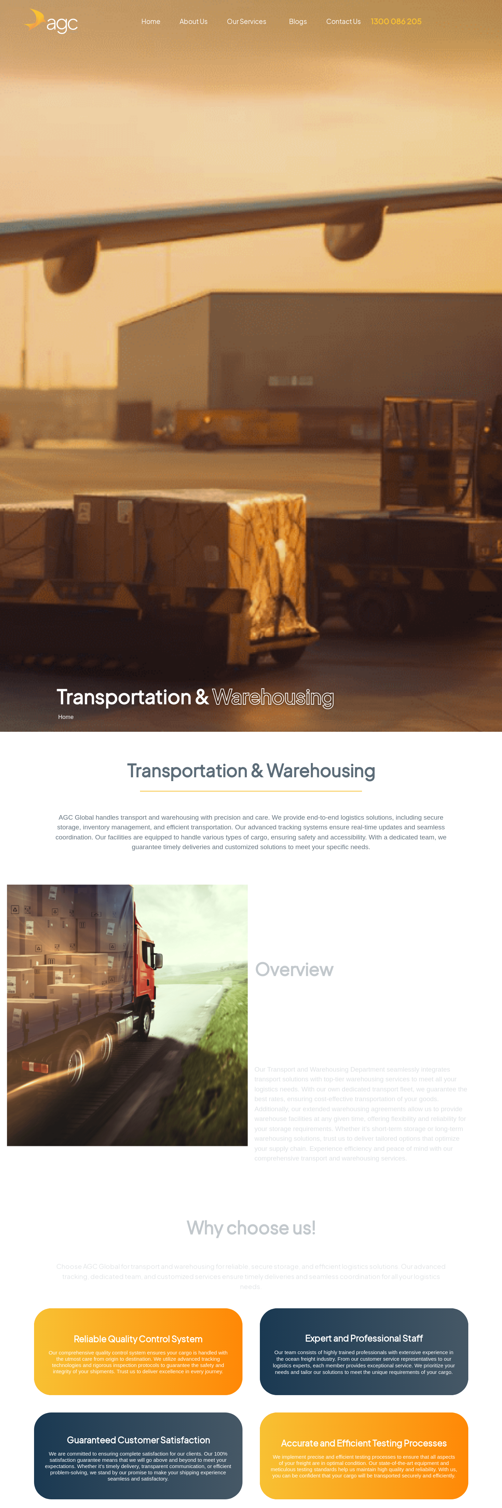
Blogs (298, 21)
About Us (194, 21)
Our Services (248, 21)
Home (151, 21)
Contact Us (343, 21)
